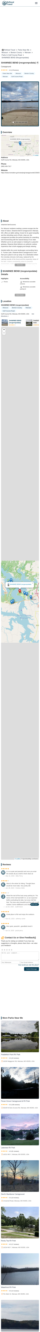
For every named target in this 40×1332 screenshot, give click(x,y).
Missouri (5, 52)
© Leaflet (35, 155)
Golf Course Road (16, 76)
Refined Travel (9, 50)
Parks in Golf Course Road (12, 55)
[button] (20, 143)
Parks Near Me (23, 50)
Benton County (16, 52)
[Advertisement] (20, 27)
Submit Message (31, 969)
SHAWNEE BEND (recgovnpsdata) (15, 58)
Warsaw (28, 52)
